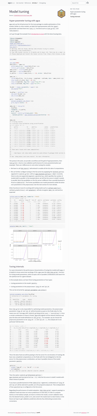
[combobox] (78, 3)
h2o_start (13, 47)
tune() (56, 26)
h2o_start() (25, 168)
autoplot (12, 226)
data (11, 59)
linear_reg (20, 87)
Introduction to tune (37, 34)
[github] (87, 3)
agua (10, 3)
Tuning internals (75, 16)
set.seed (12, 62)
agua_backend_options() (43, 174)
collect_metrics (15, 196)
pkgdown (83, 412)
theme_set (13, 43)
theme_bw (19, 43)
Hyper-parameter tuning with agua (77, 13)
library (12, 38)
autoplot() (32, 190)
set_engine (14, 88)
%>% (24, 64)
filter (13, 367)
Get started (19, 3)
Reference (28, 3)
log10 (26, 66)
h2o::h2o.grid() (52, 272)
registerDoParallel (24, 45)
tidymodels (18, 38)
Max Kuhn (18, 412)
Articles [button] (34, 3)
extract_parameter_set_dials (20, 101)
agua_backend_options (31, 115)
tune (32, 82)
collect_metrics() (54, 188)
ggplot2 (17, 42)
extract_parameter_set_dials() (35, 290)
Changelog (42, 3)
